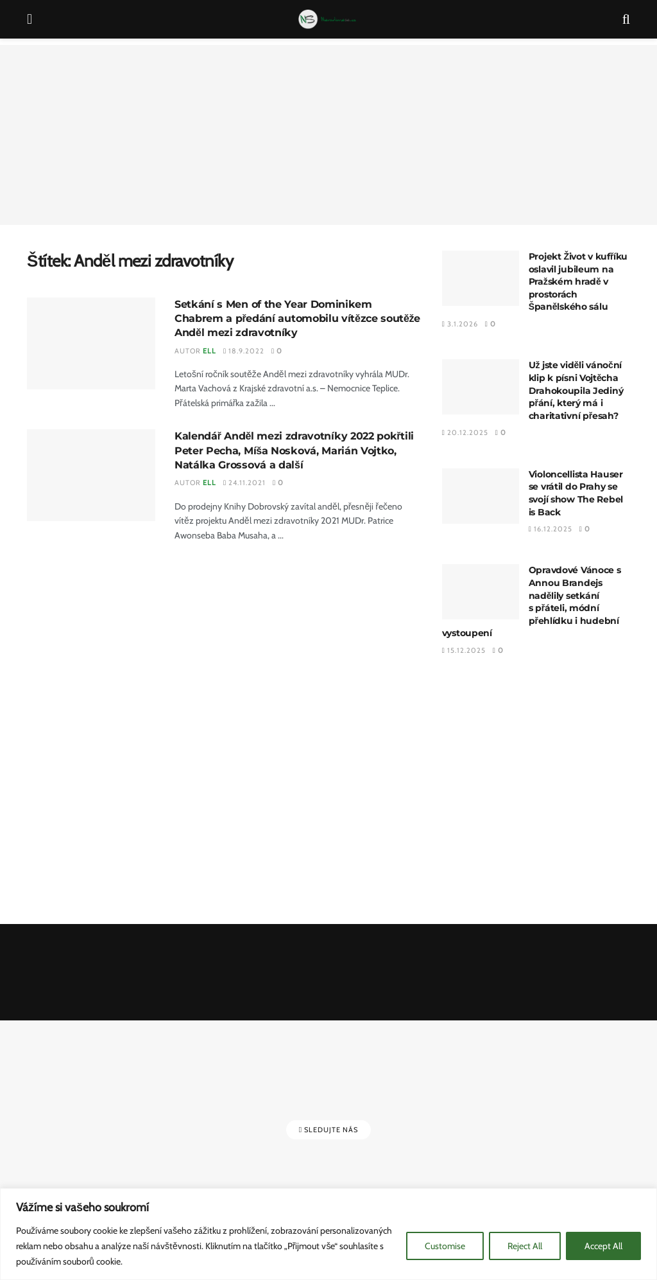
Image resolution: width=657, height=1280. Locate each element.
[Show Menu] (29, 19)
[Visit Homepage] (327, 19)
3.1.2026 (460, 323)
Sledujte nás (328, 1129)
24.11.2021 (244, 482)
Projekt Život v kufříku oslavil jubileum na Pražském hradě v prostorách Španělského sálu (578, 281)
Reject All (525, 1246)
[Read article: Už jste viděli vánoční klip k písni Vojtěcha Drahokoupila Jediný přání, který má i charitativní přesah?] (480, 386)
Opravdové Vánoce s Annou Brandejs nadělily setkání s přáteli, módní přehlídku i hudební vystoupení (531, 601)
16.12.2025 (550, 528)
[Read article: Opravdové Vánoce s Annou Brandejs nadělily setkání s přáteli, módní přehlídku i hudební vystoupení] (480, 591)
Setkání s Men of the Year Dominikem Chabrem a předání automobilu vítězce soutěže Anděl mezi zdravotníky (297, 318)
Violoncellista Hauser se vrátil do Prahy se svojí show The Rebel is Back (576, 493)
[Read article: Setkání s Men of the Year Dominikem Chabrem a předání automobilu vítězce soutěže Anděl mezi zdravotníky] (91, 343)
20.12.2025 (465, 432)
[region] (328, 1234)
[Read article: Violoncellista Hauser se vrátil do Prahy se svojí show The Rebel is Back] (480, 496)
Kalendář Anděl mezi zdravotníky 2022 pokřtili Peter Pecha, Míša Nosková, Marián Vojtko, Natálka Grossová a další (294, 450)
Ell (209, 350)
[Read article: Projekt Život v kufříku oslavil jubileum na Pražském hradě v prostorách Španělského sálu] (480, 278)
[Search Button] (626, 19)
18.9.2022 (243, 350)
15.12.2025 (464, 650)
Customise (445, 1246)
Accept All (603, 1246)
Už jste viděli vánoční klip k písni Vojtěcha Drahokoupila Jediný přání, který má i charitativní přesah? (576, 390)
